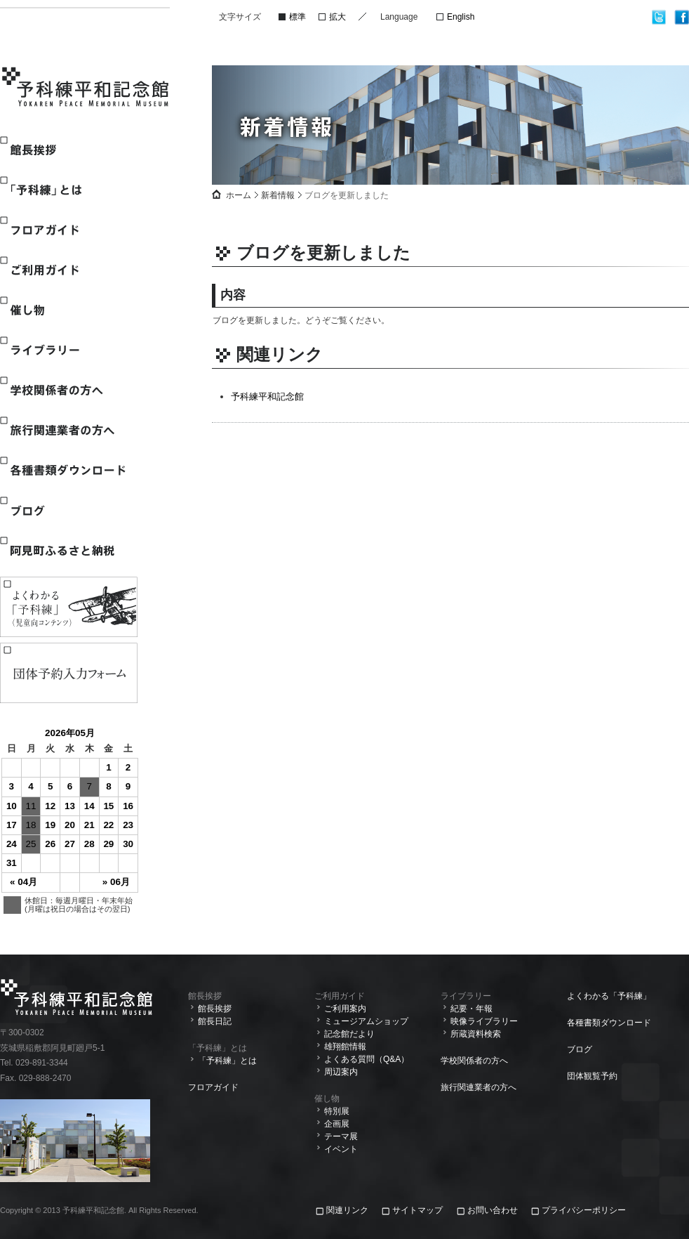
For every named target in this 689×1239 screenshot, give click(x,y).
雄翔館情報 (345, 1046)
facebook (681, 17)
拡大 (337, 17)
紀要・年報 (471, 1009)
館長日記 (215, 1021)
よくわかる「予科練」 (609, 996)
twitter (659, 17)
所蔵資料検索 (475, 1034)
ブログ (68, 510)
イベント (341, 1149)
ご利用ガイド (68, 270)
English (460, 17)
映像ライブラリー (484, 1021)
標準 (297, 17)
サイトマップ (417, 1210)
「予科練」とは (68, 190)
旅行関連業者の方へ (68, 430)
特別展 (336, 1111)
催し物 (68, 310)
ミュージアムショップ (366, 1021)
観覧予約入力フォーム (69, 673)
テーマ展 (341, 1136)
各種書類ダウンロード (68, 470)
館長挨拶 (68, 150)
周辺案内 (341, 1072)
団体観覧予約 (592, 1076)
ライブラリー (68, 350)
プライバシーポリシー (584, 1210)
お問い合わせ (492, 1210)
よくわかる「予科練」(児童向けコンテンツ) (69, 607)
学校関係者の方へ (68, 390)
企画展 (336, 1124)
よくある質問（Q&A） (366, 1059)
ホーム (238, 195)
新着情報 (278, 195)
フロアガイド (68, 230)
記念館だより (349, 1034)
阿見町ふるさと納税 (68, 550)
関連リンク (348, 1210)
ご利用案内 (345, 1009)
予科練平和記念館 (86, 88)
